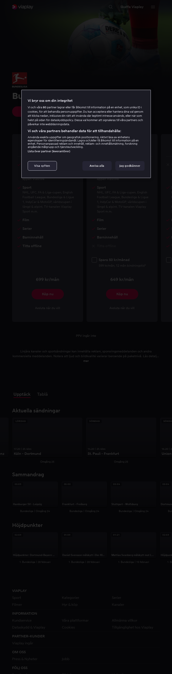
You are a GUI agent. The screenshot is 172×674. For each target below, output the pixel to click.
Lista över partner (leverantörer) (49, 151)
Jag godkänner (129, 165)
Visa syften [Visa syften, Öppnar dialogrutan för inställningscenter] (42, 165)
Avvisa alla (97, 165)
